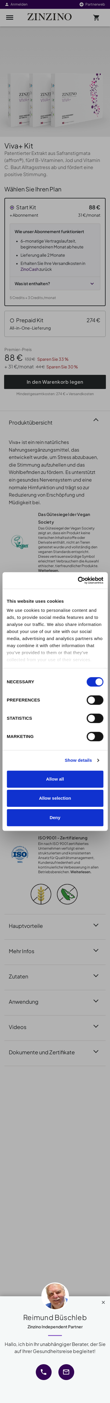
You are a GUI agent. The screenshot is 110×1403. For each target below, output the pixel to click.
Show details (78, 760)
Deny (55, 817)
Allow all (55, 778)
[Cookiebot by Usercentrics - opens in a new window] (78, 580)
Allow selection (55, 798)
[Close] (103, 1301)
